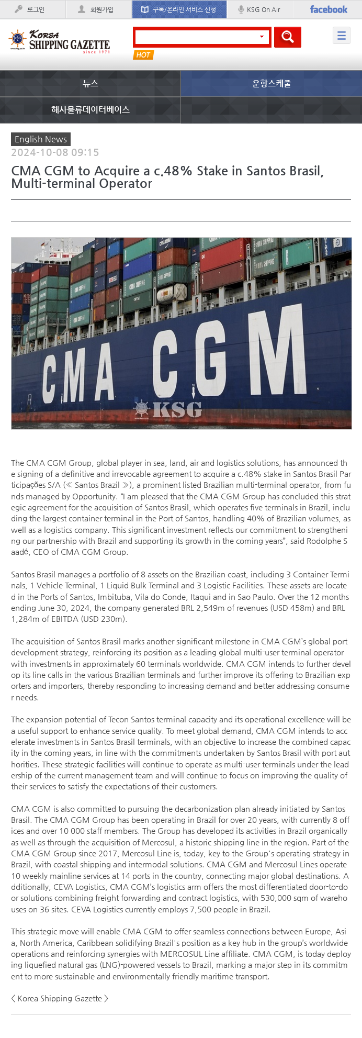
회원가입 (102, 9)
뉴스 (90, 83)
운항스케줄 (271, 83)
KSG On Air (263, 9)
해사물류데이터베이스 (90, 110)
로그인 (35, 9)
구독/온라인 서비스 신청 (184, 9)
